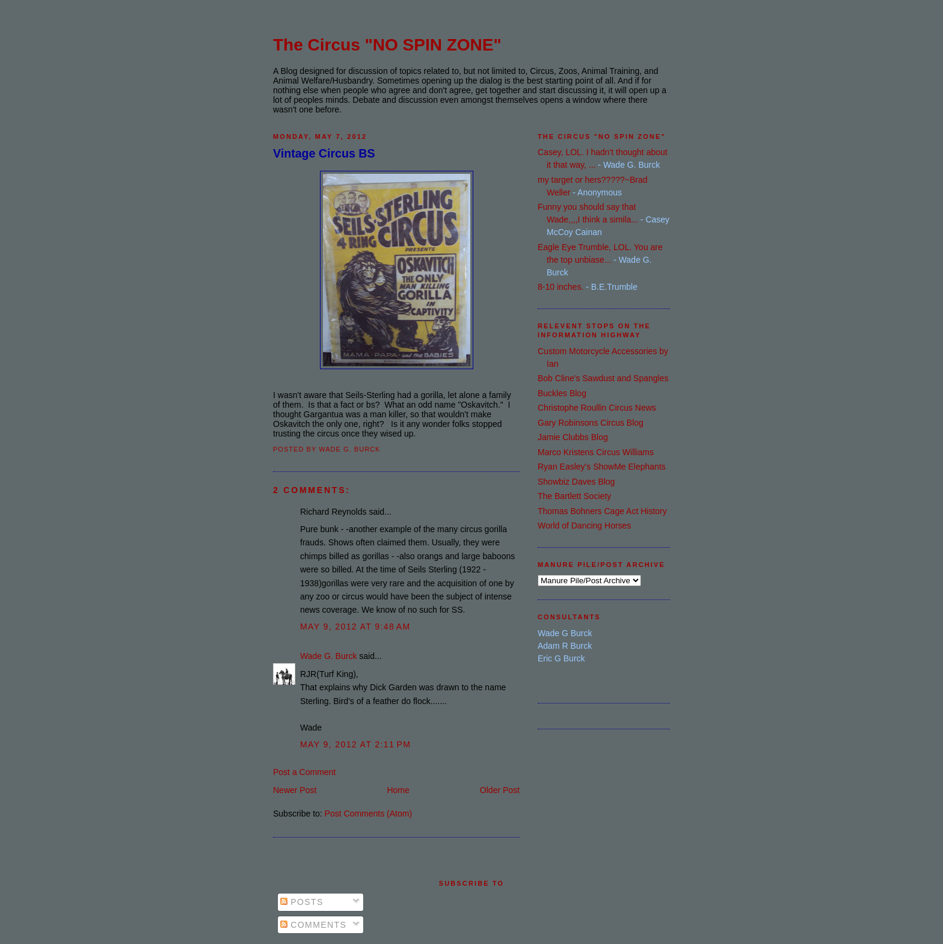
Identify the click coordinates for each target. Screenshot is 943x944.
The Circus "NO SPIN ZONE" (387, 44)
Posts (302, 902)
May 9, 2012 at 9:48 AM (355, 626)
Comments (313, 925)
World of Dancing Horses (584, 525)
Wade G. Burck (328, 656)
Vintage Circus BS (324, 153)
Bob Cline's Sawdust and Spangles (603, 378)
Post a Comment (304, 772)
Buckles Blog (562, 393)
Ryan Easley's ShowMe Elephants (602, 466)
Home (398, 790)
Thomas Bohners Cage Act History (602, 511)
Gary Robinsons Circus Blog (591, 423)
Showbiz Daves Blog (576, 481)
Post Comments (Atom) (368, 813)
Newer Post (294, 790)
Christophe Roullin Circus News (597, 407)
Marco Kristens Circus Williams (596, 452)
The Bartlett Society (574, 496)
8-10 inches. (560, 287)
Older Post (500, 790)
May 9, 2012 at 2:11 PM (355, 744)
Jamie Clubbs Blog (573, 437)
